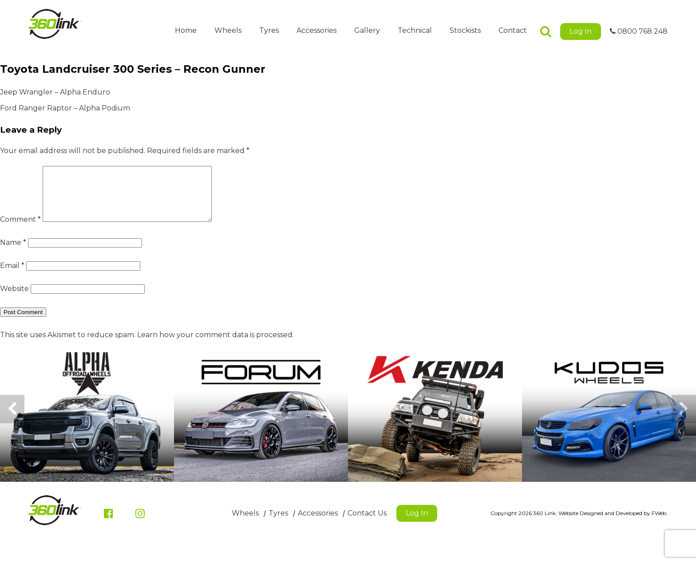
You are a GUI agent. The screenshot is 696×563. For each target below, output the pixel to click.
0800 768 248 (639, 31)
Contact (512, 30)
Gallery (367, 30)
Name (13, 253)
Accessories (316, 30)
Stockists (465, 30)
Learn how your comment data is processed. (215, 345)
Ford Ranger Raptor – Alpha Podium (65, 108)
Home (186, 30)
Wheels (227, 30)
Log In (580, 31)
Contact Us (367, 524)
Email (12, 276)
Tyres (269, 30)
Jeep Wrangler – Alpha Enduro (55, 92)
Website (14, 299)
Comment (20, 230)
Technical (415, 30)
